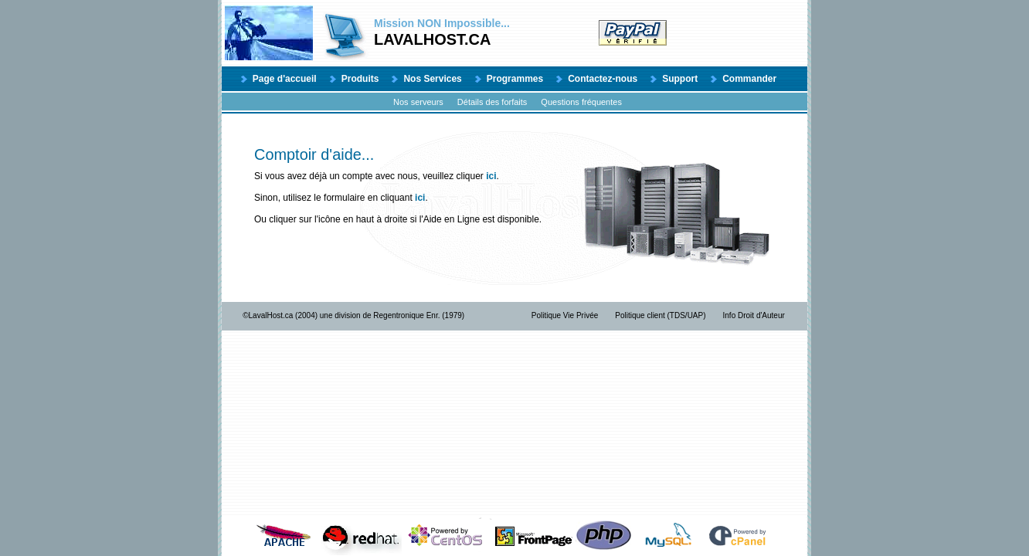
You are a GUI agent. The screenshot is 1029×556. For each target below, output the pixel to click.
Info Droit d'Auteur (754, 315)
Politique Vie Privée (565, 315)
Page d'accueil (285, 78)
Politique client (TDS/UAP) (660, 315)
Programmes (515, 78)
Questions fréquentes (581, 102)
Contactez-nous (602, 78)
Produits (360, 78)
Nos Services (432, 78)
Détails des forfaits (492, 102)
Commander (749, 78)
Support (680, 78)
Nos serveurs (418, 102)
